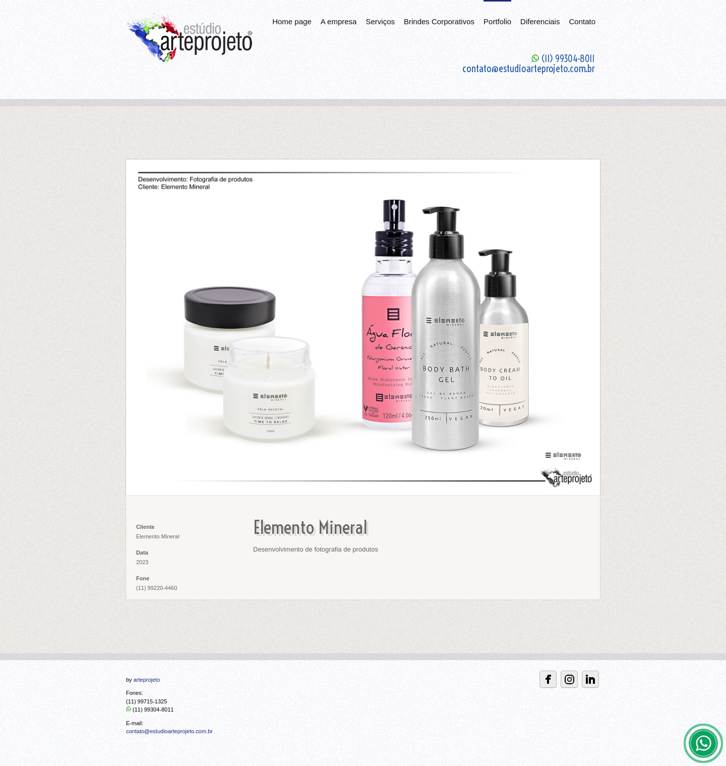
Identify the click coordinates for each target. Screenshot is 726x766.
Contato (582, 21)
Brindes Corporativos (439, 21)
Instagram (569, 679)
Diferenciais (540, 21)
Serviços (380, 21)
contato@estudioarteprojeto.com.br (169, 731)
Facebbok (548, 679)
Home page (292, 21)
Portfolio (497, 21)
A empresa (339, 21)
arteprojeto (147, 680)
